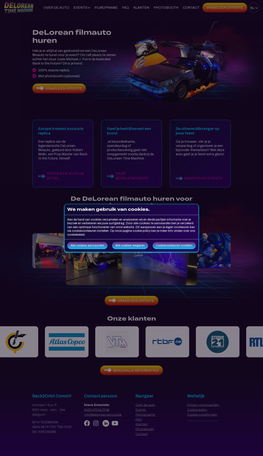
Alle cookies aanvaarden (87, 245)
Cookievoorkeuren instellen (174, 245)
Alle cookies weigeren (130, 245)
